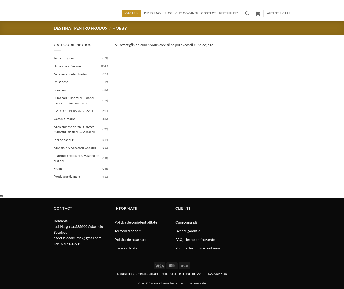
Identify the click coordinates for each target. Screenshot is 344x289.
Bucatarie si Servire (67, 66)
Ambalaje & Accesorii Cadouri (75, 148)
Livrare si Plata (126, 248)
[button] (247, 13)
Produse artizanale (67, 176)
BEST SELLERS (228, 13)
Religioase (61, 82)
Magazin (131, 13)
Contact (208, 13)
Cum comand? (186, 13)
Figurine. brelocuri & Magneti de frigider (76, 158)
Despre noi (153, 13)
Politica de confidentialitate (136, 222)
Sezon (58, 168)
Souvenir (60, 90)
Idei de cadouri (64, 140)
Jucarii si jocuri (64, 58)
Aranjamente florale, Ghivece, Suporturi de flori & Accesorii (74, 129)
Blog (168, 13)
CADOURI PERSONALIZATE (74, 111)
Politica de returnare (130, 239)
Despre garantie (187, 231)
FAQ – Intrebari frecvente (195, 239)
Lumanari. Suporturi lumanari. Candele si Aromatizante (75, 100)
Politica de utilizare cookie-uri (198, 248)
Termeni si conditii (129, 231)
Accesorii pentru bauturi (71, 74)
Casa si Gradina (64, 119)
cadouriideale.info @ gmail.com (77, 238)
